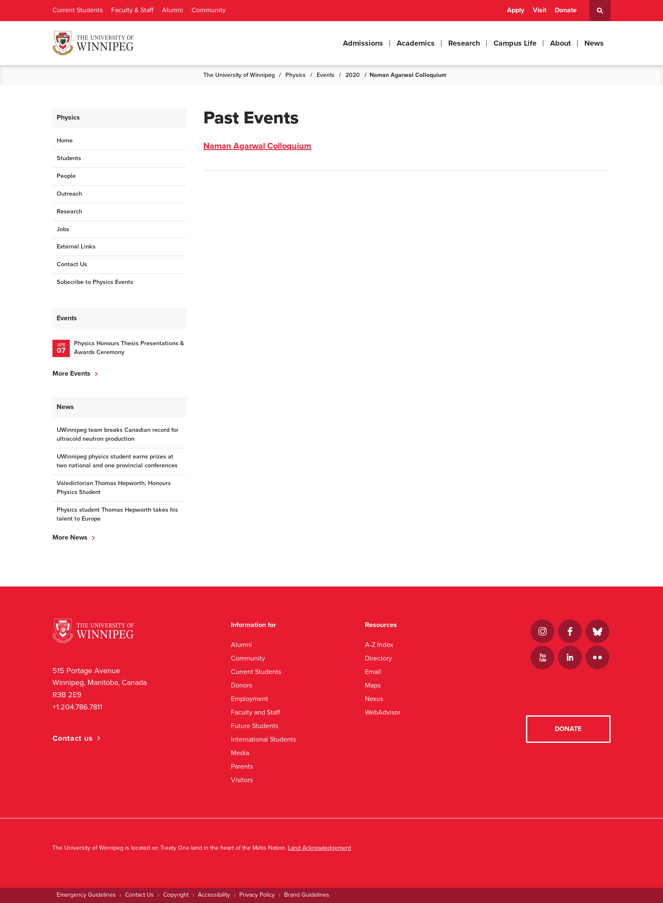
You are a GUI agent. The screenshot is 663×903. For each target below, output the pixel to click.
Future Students (254, 726)
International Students (263, 739)
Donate (566, 10)
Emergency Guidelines (86, 894)
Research (464, 43)
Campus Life (515, 43)
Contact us (72, 738)
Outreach (69, 193)
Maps (373, 685)
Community (209, 10)
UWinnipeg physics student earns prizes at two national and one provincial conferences (117, 461)
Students (69, 158)
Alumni (172, 10)
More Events (71, 373)
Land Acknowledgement (319, 847)
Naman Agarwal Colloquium (257, 146)
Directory (378, 658)
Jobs (63, 229)
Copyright (176, 894)
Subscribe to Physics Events (95, 282)
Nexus (374, 699)
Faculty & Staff (132, 10)
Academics (416, 43)
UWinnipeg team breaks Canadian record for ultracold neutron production (117, 434)
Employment (249, 699)
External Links (76, 246)
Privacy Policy (257, 894)
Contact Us (72, 264)
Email (373, 672)
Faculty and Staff (255, 712)
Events (325, 75)
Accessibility (214, 894)
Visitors (242, 780)
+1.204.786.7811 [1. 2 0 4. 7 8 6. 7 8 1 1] (77, 707)
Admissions (363, 43)
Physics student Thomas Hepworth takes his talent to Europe (117, 514)
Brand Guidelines (306, 894)
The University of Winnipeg (239, 75)
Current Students (77, 10)
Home (65, 140)
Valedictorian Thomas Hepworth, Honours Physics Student (114, 488)
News (594, 43)
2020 (352, 75)
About (560, 43)
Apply (515, 10)
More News (70, 537)
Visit (539, 10)
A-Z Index (379, 645)
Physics (295, 75)
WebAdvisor (382, 712)
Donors (241, 685)
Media (240, 753)
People (66, 176)
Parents (242, 766)
